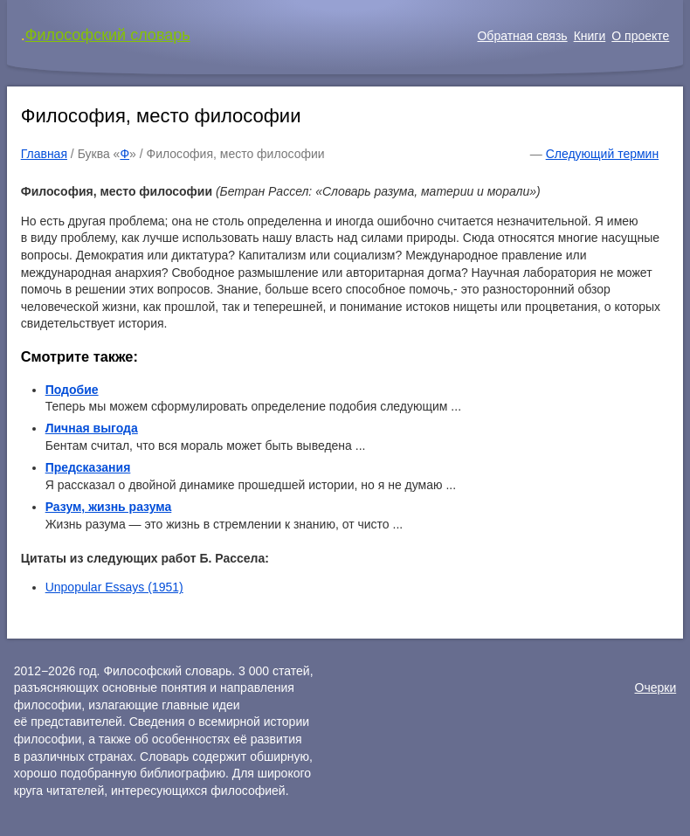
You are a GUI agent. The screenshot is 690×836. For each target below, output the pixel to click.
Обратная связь (522, 36)
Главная (44, 154)
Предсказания (88, 467)
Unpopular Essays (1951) (114, 587)
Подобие (72, 390)
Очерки (656, 687)
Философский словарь (107, 35)
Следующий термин (602, 154)
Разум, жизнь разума (108, 507)
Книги (590, 36)
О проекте (640, 36)
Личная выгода (91, 428)
